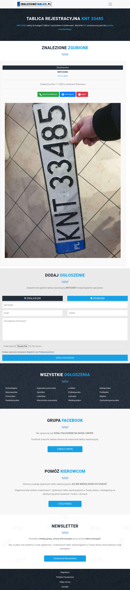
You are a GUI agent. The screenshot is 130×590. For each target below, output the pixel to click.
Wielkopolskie (74, 400)
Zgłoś (82, 94)
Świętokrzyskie (12, 400)
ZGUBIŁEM (97, 298)
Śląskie (103, 396)
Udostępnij (68, 94)
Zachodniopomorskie (109, 400)
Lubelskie (41, 396)
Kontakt (65, 587)
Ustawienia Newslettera (65, 558)
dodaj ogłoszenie (65, 358)
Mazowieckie (11, 392)
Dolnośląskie (11, 388)
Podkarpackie (74, 392)
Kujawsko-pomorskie (46, 388)
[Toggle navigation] (110, 4)
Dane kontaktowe (48, 94)
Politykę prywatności (46, 352)
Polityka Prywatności (65, 577)
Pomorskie (10, 396)
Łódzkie (71, 388)
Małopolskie (105, 388)
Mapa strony (65, 582)
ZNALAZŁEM (32, 298)
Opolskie (41, 392)
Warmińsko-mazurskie (47, 400)
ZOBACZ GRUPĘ (65, 449)
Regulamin (31, 352)
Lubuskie (72, 396)
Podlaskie (104, 392)
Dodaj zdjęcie (9, 346)
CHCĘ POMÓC (65, 504)
